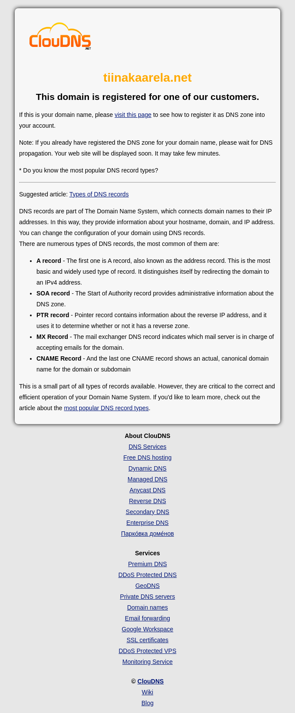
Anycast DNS (147, 490)
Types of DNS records (99, 194)
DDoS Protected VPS (147, 650)
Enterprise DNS (147, 522)
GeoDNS (147, 585)
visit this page (133, 114)
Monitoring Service (147, 661)
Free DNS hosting (147, 457)
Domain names (147, 607)
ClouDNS (151, 681)
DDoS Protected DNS (147, 574)
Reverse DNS (147, 500)
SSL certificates (148, 640)
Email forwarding (147, 618)
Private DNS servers (147, 596)
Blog (147, 703)
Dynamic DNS (147, 468)
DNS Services (147, 446)
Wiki (147, 692)
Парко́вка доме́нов (147, 533)
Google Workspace (148, 629)
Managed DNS (147, 479)
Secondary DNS (147, 511)
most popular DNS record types (106, 408)
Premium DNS (147, 563)
